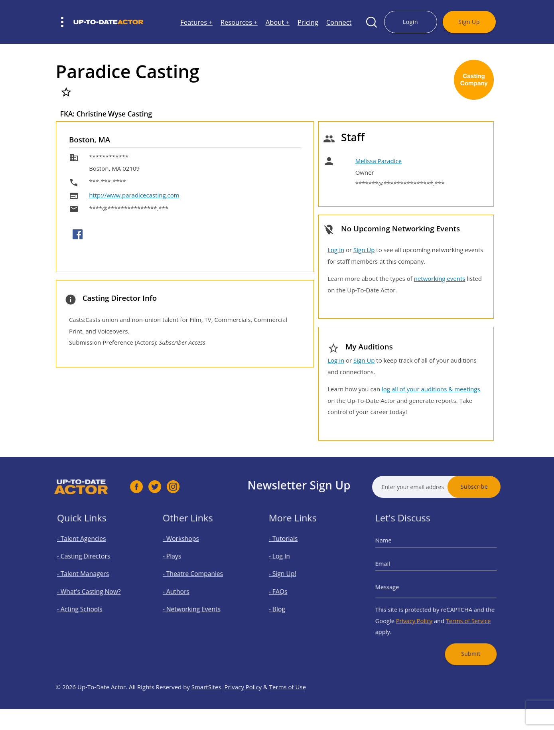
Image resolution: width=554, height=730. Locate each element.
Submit (463, 640)
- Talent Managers (87, 576)
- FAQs (285, 590)
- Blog (285, 605)
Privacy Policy (418, 614)
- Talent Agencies (85, 548)
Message (397, 587)
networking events (439, 278)
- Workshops (186, 548)
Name (394, 550)
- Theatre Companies (196, 576)
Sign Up (468, 22)
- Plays (179, 562)
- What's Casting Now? (91, 590)
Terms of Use (287, 706)
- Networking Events (195, 605)
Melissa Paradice (378, 161)
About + (278, 22)
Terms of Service (462, 614)
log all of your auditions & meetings (431, 389)
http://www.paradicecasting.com (134, 195)
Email (394, 568)
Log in (335, 250)
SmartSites (206, 706)
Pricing (308, 22)
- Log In (286, 562)
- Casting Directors (87, 562)
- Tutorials (290, 548)
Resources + (239, 22)
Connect (339, 22)
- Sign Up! (289, 576)
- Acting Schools (84, 605)
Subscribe (494, 486)
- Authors (182, 590)
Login (410, 22)
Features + (196, 22)
